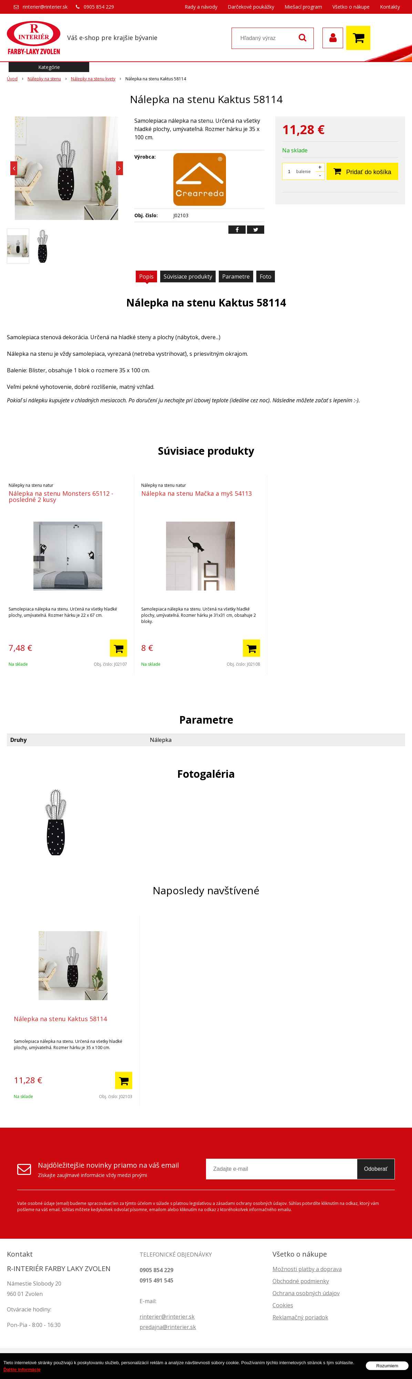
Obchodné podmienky (300, 1281)
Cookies (282, 1305)
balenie (303, 171)
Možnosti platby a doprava (307, 1269)
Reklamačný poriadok (300, 1317)
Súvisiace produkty (188, 276)
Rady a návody (201, 6)
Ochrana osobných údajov (306, 1293)
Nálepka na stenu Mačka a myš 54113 (196, 493)
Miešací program (303, 6)
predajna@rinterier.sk (168, 1327)
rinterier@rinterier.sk (45, 6)
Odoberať (376, 1169)
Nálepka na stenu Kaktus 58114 (60, 1019)
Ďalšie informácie (22, 1372)
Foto (265, 276)
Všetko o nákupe (351, 6)
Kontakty (390, 6)
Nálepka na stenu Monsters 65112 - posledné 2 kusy (61, 496)
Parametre (236, 276)
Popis (146, 276)
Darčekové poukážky (251, 6)
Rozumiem (387, 1368)
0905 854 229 (99, 6)
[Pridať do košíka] (118, 648)
